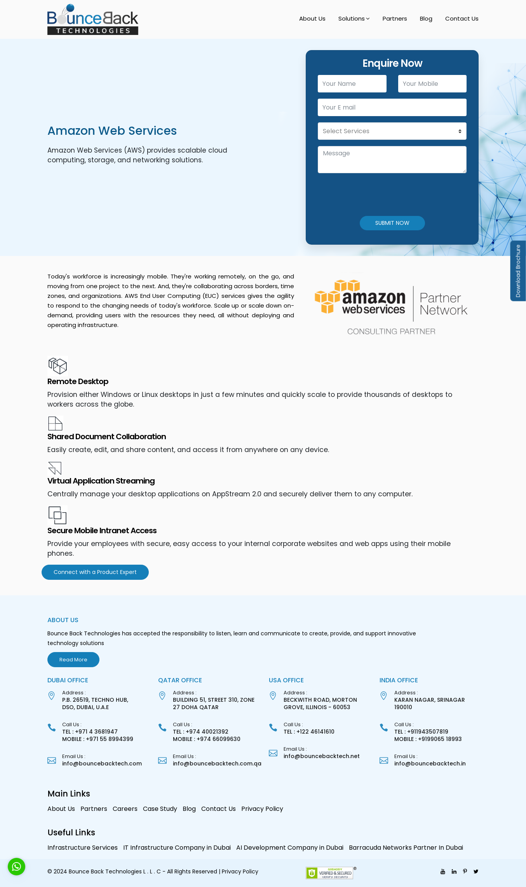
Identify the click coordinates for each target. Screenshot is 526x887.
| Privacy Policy (238, 871)
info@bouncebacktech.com (102, 763)
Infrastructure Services (82, 847)
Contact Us (462, 18)
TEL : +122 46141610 (309, 732)
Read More (73, 659)
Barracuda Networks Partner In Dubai (406, 847)
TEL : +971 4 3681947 (90, 732)
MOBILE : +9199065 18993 (428, 739)
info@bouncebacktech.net (322, 756)
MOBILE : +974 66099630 (206, 739)
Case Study (160, 808)
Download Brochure (518, 271)
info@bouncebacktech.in (430, 763)
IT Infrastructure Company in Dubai (177, 847)
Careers (125, 808)
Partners (395, 18)
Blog (426, 18)
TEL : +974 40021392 (200, 732)
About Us (312, 18)
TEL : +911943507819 (421, 732)
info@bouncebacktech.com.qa (217, 763)
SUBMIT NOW (392, 223)
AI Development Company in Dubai (289, 847)
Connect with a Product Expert (95, 572)
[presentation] (377, 194)
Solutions (351, 18)
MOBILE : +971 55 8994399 (97, 739)
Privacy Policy (262, 808)
